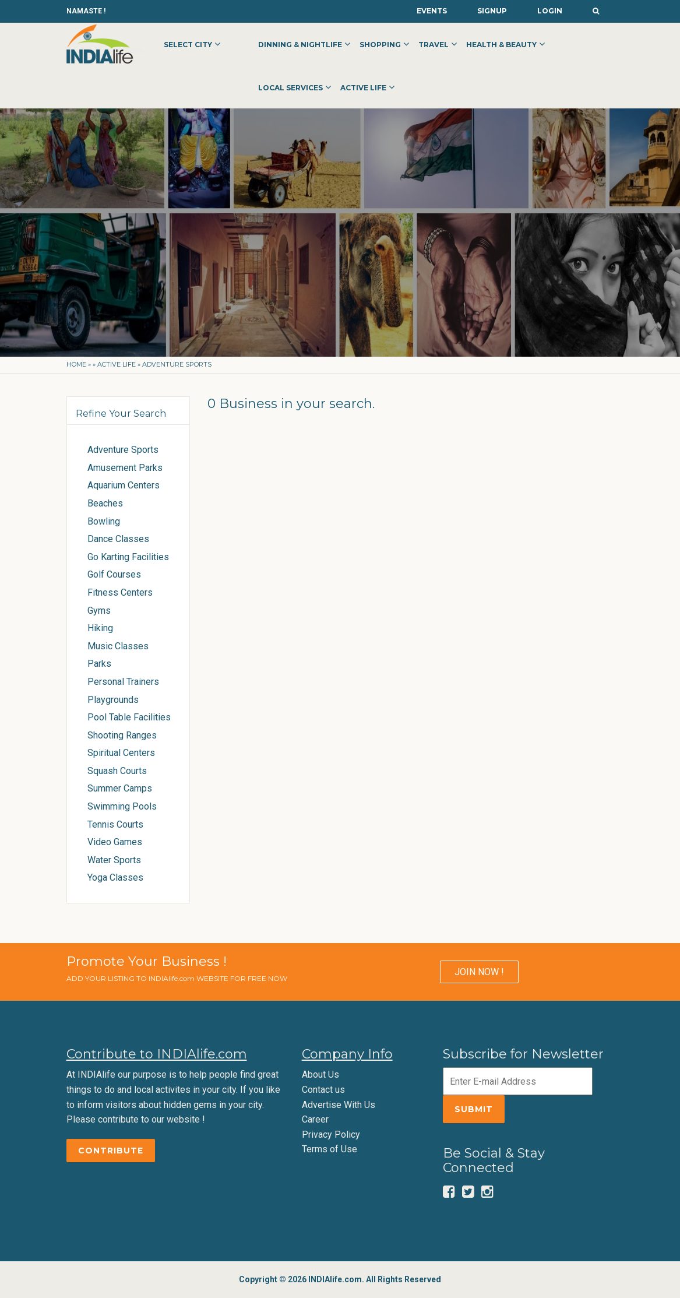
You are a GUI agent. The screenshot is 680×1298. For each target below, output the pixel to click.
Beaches (105, 503)
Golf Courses (114, 574)
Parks (99, 663)
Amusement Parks (125, 467)
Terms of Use (329, 1149)
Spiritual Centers (121, 752)
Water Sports (114, 860)
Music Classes (118, 646)
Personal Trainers (123, 681)
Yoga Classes (115, 877)
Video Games (114, 841)
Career (315, 1119)
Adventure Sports (122, 449)
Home (76, 364)
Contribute (110, 1150)
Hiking (100, 628)
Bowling (103, 521)
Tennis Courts (115, 824)
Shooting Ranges (122, 735)
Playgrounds (113, 699)
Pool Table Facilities (129, 717)
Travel (433, 44)
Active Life (363, 87)
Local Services (290, 87)
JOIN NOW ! (479, 971)
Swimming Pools (122, 806)
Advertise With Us (338, 1104)
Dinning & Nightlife (300, 44)
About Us (320, 1074)
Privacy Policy (331, 1134)
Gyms (99, 610)
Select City (188, 44)
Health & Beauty (501, 44)
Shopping (380, 44)
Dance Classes (118, 538)
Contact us (323, 1089)
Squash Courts (117, 770)
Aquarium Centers (123, 485)
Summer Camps (119, 788)
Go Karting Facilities (128, 556)
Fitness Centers (120, 592)
